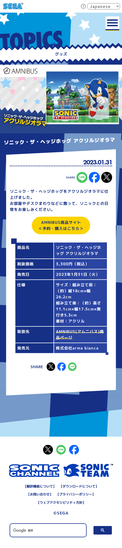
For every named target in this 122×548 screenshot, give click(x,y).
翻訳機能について (40, 486)
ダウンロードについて (79, 486)
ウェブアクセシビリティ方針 (60, 502)
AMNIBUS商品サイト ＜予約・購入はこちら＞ (61, 225)
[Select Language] (103, 6)
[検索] (48, 531)
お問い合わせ (40, 494)
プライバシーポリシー (75, 494)
